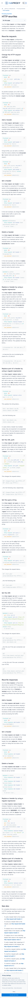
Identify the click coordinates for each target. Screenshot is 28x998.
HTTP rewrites (6, 10)
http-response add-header (14, 970)
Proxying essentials (21, 8)
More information (18, 988)
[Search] (24, 3)
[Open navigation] (2, 3)
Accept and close (14, 995)
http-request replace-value (12, 939)
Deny (14, 991)
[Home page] (13, 3)
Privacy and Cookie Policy (7, 988)
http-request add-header (14, 919)
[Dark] (26, 3)
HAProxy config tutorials (10, 8)
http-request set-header (12, 946)
